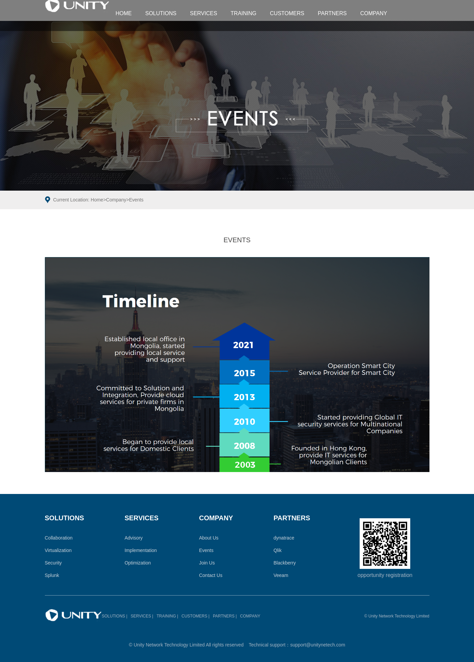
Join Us (207, 563)
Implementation (140, 550)
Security (53, 563)
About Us (209, 538)
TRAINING (243, 13)
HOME (124, 13)
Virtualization (58, 550)
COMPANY (373, 13)
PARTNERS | (225, 616)
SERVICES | (142, 616)
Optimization (137, 563)
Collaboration (59, 538)
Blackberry (285, 563)
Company (116, 199)
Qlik (278, 550)
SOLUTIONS (160, 13)
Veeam (281, 575)
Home (97, 199)
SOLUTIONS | (115, 616)
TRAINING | (167, 616)
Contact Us (210, 575)
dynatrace (284, 538)
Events (136, 199)
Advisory (133, 538)
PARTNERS (332, 13)
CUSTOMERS (287, 13)
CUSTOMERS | (196, 616)
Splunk (52, 575)
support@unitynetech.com (317, 644)
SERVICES (203, 13)
